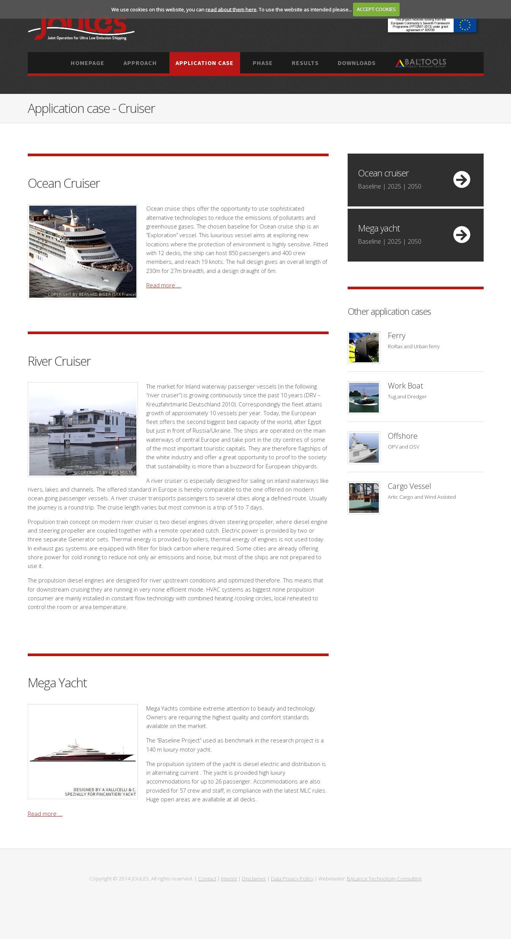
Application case (205, 63)
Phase (263, 63)
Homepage (87, 63)
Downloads (357, 63)
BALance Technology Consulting (384, 878)
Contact (207, 878)
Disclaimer (254, 878)
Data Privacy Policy (292, 878)
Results (305, 63)
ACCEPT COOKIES (376, 9)
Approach (140, 63)
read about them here (231, 9)
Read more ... (163, 285)
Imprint (229, 878)
